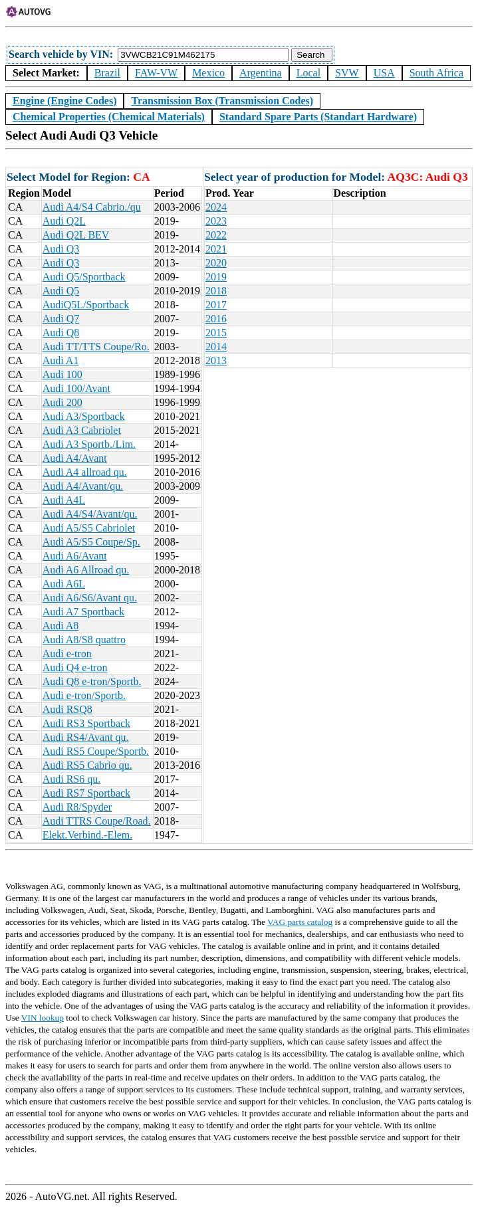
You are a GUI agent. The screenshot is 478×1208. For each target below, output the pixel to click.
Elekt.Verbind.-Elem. (88, 835)
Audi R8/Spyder (77, 807)
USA (384, 72)
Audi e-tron (67, 653)
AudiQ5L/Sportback (86, 304)
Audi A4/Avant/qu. (83, 486)
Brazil (107, 72)
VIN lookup (42, 1018)
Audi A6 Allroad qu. (86, 569)
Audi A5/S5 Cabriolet (89, 528)
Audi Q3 (61, 248)
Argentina (260, 72)
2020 (216, 262)
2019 (216, 276)
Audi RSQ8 (67, 709)
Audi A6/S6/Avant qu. (90, 597)
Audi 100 (62, 374)
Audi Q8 (61, 332)
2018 (216, 290)
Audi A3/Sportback (84, 416)
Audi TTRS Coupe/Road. (97, 821)
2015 (216, 332)
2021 (216, 248)
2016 (216, 318)
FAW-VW (156, 72)
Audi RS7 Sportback (86, 793)
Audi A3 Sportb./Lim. (89, 444)
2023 (216, 221)
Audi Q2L (64, 221)
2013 (216, 360)
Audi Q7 (61, 318)
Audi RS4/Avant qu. (86, 737)
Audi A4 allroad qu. (85, 472)
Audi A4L (64, 500)
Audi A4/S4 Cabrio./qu (92, 207)
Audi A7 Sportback (84, 611)
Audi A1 (61, 360)
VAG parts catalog (299, 922)
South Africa (436, 72)
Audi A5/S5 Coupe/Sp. (91, 542)
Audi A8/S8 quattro (84, 639)
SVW (347, 72)
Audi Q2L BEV (76, 235)
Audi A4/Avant (75, 458)
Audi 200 (62, 402)
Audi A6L (64, 583)
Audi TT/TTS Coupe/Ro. (96, 346)
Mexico (208, 72)
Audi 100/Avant (76, 388)
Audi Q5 (61, 290)
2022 (216, 235)
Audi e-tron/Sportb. (84, 695)
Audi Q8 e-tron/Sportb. (92, 681)
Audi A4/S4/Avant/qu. (90, 514)
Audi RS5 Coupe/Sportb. (96, 751)
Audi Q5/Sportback (84, 276)
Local (308, 72)
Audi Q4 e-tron (75, 667)
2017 (216, 304)
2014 (216, 346)
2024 (216, 207)
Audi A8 (61, 625)
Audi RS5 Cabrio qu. (87, 765)
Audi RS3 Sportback (86, 723)
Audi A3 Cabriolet (82, 430)
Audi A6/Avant (75, 555)
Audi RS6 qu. (72, 779)
